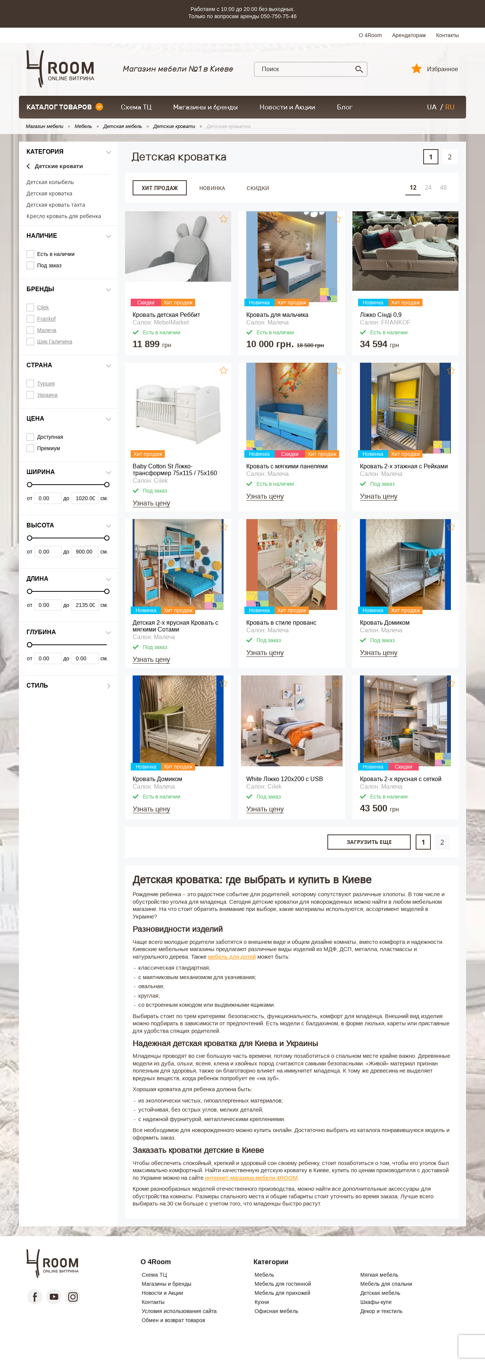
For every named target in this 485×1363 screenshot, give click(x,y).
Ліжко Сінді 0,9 (381, 315)
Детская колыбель (50, 182)
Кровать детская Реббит (166, 315)
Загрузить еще (369, 841)
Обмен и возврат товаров (173, 1320)
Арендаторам (409, 35)
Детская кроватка (228, 126)
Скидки (258, 188)
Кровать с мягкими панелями (287, 466)
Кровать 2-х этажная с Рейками (404, 466)
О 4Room (370, 35)
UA (431, 107)
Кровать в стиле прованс (281, 622)
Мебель (264, 1275)
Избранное (442, 69)
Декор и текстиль (381, 1311)
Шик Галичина (54, 341)
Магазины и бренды (205, 107)
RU (450, 107)
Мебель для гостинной (283, 1284)
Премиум (48, 448)
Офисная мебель (276, 1311)
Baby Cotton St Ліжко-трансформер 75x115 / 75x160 (175, 469)
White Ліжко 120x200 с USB (284, 779)
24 (428, 187)
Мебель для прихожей (282, 1293)
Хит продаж (160, 188)
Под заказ (49, 265)
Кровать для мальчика (277, 315)
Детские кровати (59, 166)
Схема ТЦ (136, 107)
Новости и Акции (287, 107)
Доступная (50, 437)
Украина (47, 395)
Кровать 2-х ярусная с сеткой (400, 779)
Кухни (262, 1302)
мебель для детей (232, 956)
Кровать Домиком (385, 622)
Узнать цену (151, 503)
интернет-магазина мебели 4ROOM (251, 1177)
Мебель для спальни (386, 1284)
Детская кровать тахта (56, 205)
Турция (46, 384)
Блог (345, 107)
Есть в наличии (56, 254)
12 (413, 187)
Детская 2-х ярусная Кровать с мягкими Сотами (175, 626)
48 (443, 187)
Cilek (43, 307)
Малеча (46, 330)
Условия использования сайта (179, 1311)
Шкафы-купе (376, 1302)
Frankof (46, 319)
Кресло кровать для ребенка (64, 216)
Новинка (212, 188)
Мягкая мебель (379, 1275)
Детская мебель (380, 1293)
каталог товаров (65, 107)
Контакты (447, 35)
